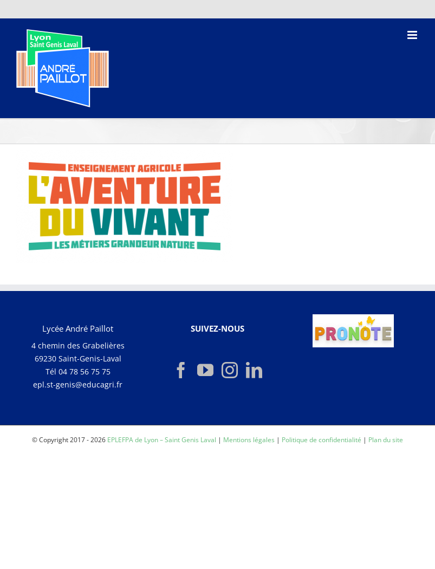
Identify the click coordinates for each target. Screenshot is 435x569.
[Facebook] (181, 370)
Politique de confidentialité (321, 439)
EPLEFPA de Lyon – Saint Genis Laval (161, 439)
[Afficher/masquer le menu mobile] (413, 35)
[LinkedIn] (254, 370)
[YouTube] (205, 370)
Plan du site (385, 439)
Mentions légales (249, 439)
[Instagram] (230, 370)
